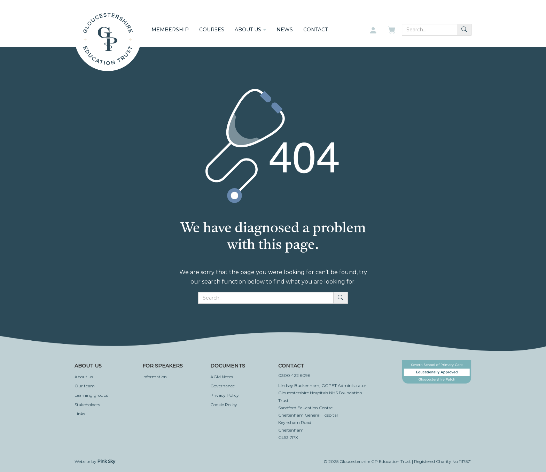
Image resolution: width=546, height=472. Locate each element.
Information (154, 376)
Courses (211, 29)
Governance (222, 385)
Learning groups (91, 395)
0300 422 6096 (294, 375)
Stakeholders (87, 404)
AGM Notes (221, 376)
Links (80, 413)
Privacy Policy (224, 395)
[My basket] (392, 30)
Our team (85, 385)
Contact (315, 29)
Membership (170, 29)
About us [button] (250, 29)
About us (84, 376)
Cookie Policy (223, 404)
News (284, 29)
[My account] (373, 30)
